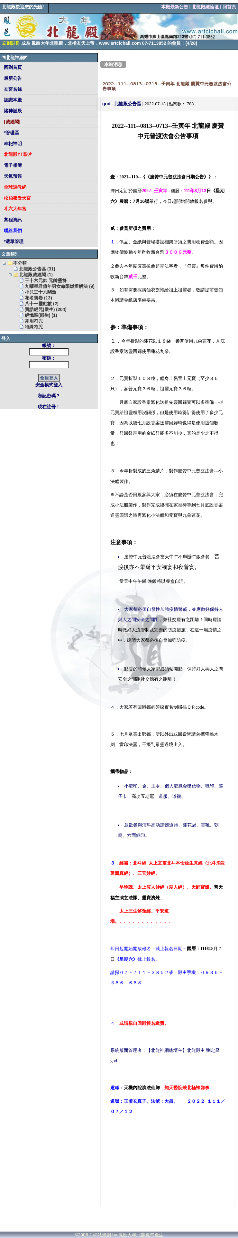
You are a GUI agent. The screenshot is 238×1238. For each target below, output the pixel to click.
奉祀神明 (12, 143)
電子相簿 (12, 165)
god (106, 103)
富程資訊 (12, 219)
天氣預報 (12, 176)
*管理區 (11, 132)
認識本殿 (12, 99)
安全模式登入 (48, 384)
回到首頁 (12, 67)
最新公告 (12, 78)
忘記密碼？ (49, 395)
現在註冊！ (49, 406)
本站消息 (113, 64)
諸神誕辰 (12, 110)
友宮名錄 (12, 89)
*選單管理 (13, 241)
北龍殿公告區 (127, 103)
